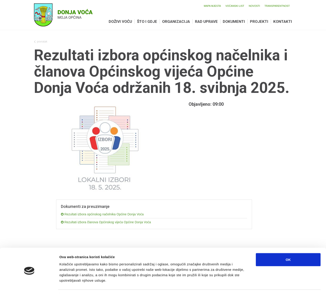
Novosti (254, 6)
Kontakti (282, 21)
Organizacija (176, 21)
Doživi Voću (120, 21)
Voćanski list (234, 6)
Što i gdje (147, 21)
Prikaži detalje (234, 285)
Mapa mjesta (212, 6)
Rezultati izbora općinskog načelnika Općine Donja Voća (102, 214)
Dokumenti (234, 21)
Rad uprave (206, 21)
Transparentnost (277, 6)
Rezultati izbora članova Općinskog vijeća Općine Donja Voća (106, 222)
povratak (40, 42)
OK (288, 246)
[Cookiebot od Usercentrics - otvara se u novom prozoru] (29, 285)
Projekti (259, 21)
